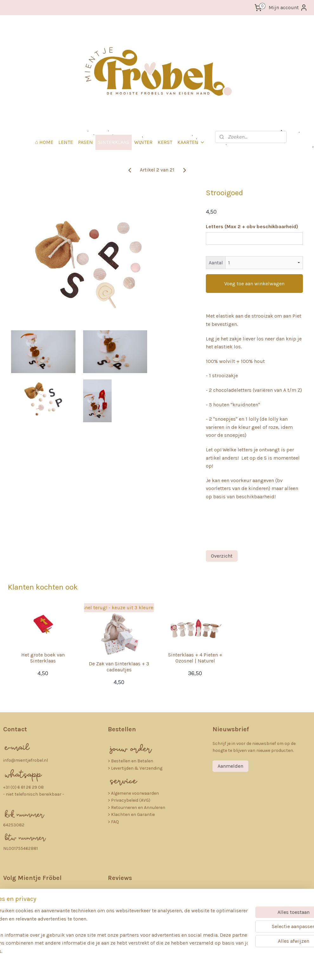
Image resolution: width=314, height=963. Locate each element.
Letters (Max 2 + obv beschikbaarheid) (252, 226)
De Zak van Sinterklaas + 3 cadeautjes (119, 667)
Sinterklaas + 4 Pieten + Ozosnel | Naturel (195, 658)
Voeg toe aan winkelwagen (254, 284)
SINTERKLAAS (113, 142)
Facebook (27, 907)
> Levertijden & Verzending (135, 768)
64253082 (13, 825)
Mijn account (288, 7)
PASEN (85, 142)
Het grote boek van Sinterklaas (43, 658)
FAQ (115, 821)
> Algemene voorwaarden (133, 793)
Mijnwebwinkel (220, 951)
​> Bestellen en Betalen (130, 761)
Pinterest (25, 922)
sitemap (137, 951)
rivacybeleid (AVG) (132, 800)
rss (149, 951)
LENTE (65, 142)
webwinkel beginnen (170, 951)
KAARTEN (191, 142)
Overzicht (221, 556)
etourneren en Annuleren (139, 807)
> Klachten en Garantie (131, 814)
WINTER (143, 142)
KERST (165, 142)
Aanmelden (230, 766)
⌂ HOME (44, 142)
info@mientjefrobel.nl (25, 760)
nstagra (26, 892)
